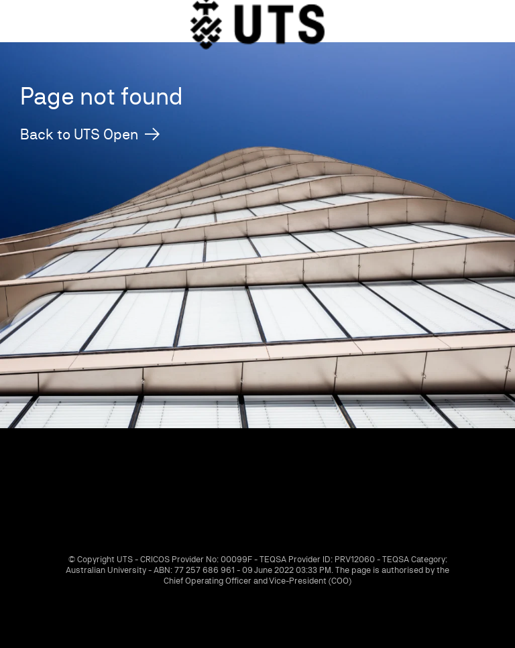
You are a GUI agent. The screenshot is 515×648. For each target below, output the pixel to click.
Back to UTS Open (79, 134)
